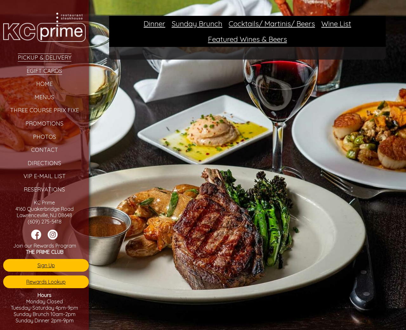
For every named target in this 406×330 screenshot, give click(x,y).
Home (44, 83)
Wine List (336, 23)
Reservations (44, 189)
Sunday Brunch (197, 23)
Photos (44, 136)
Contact (44, 149)
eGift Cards (44, 70)
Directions (44, 163)
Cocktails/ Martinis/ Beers (272, 23)
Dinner (154, 23)
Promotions (44, 123)
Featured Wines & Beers (247, 39)
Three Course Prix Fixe (44, 110)
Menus (44, 97)
